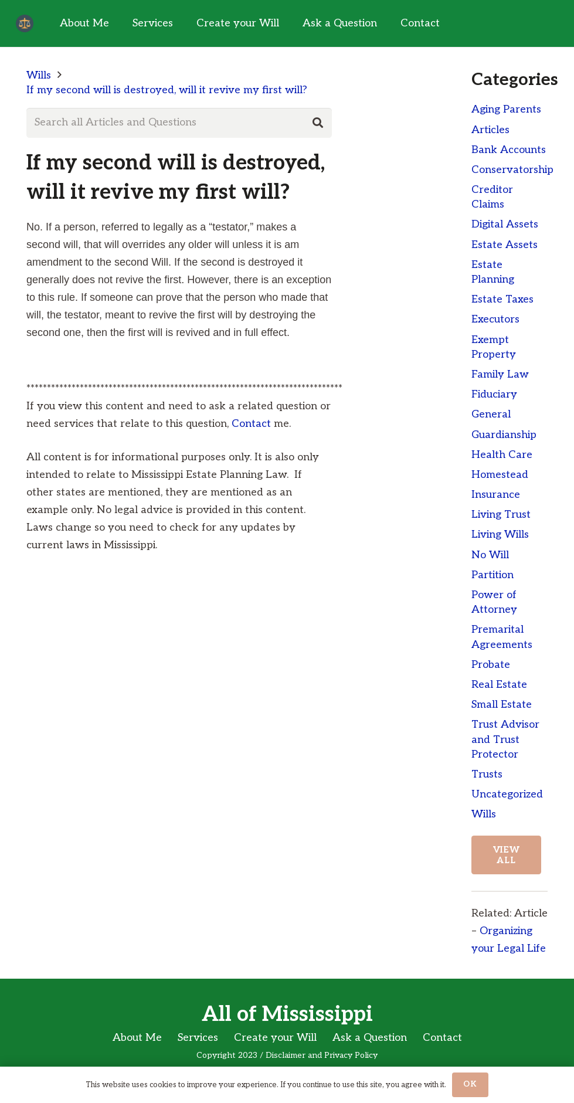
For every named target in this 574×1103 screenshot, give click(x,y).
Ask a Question (369, 1037)
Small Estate (501, 704)
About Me (137, 1037)
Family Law (500, 374)
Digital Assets (504, 224)
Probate (490, 665)
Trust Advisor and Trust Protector (505, 739)
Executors (495, 319)
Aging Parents (506, 109)
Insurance (495, 494)
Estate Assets (504, 245)
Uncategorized (507, 794)
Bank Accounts (508, 150)
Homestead (499, 475)
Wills (483, 814)
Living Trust (501, 514)
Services (198, 1037)
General (491, 414)
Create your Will (275, 1037)
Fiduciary (494, 394)
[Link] (24, 23)
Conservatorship (512, 170)
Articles (490, 130)
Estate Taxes (502, 299)
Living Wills (500, 534)
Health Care (501, 455)
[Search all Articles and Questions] (179, 122)
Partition (492, 575)
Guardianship (503, 435)
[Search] (318, 123)
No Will (490, 555)
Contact (251, 424)
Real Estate (499, 684)
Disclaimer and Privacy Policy (322, 1055)
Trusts (486, 774)
